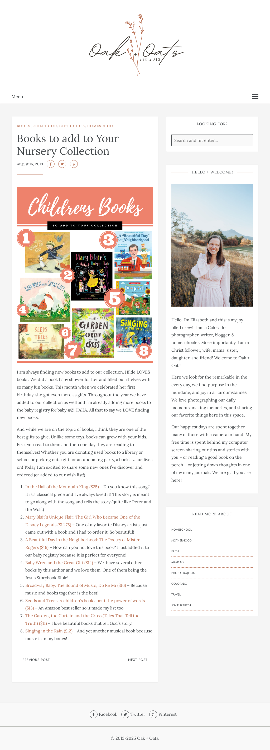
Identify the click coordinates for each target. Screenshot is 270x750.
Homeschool (101, 126)
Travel (176, 594)
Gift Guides (72, 126)
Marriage (178, 562)
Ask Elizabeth (181, 605)
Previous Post (36, 659)
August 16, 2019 (30, 164)
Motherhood (181, 540)
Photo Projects (183, 573)
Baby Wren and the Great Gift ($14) (59, 562)
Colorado (179, 584)
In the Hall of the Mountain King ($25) (62, 486)
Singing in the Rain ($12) (49, 630)
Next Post (137, 659)
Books (24, 126)
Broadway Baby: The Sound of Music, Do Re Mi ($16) (75, 585)
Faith (175, 551)
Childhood (45, 126)
